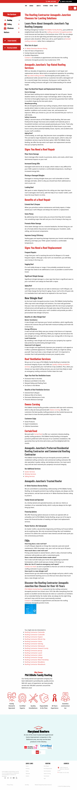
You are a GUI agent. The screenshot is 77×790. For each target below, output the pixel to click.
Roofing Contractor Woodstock (35, 664)
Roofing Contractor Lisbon (33, 655)
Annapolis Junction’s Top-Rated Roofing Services (45, 66)
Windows (9, 28)
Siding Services (30, 476)
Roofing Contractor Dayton (34, 637)
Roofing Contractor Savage (34, 657)
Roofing (27, 768)
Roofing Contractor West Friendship (37, 660)
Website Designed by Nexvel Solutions (43, 784)
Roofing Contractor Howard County (36, 648)
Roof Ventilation (47, 771)
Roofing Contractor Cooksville (35, 635)
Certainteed (46, 776)
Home (26, 5)
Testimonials (45, 5)
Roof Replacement (48, 768)
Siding (8, 24)
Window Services (30, 474)
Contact (56, 5)
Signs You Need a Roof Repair (40, 149)
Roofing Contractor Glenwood (35, 646)
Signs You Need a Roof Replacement (43, 247)
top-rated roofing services (36, 76)
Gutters (6, 32)
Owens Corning (32, 404)
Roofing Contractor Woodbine (35, 662)
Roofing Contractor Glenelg (34, 644)
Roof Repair (46, 766)
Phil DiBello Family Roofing (53, 30)
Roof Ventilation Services (38, 359)
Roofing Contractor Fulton (33, 641)
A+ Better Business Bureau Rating (36, 48)
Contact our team (30, 567)
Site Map (27, 784)
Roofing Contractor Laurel (33, 653)
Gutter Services (30, 472)
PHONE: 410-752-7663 (64, 772)
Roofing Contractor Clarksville (35, 632)
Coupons (51, 5)
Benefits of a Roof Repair (38, 199)
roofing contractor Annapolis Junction (59, 32)
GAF (45, 778)
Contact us (28, 58)
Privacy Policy (10, 784)
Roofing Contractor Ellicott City (35, 639)
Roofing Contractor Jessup (33, 650)
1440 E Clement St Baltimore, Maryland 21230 (63, 769)
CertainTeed (31, 431)
